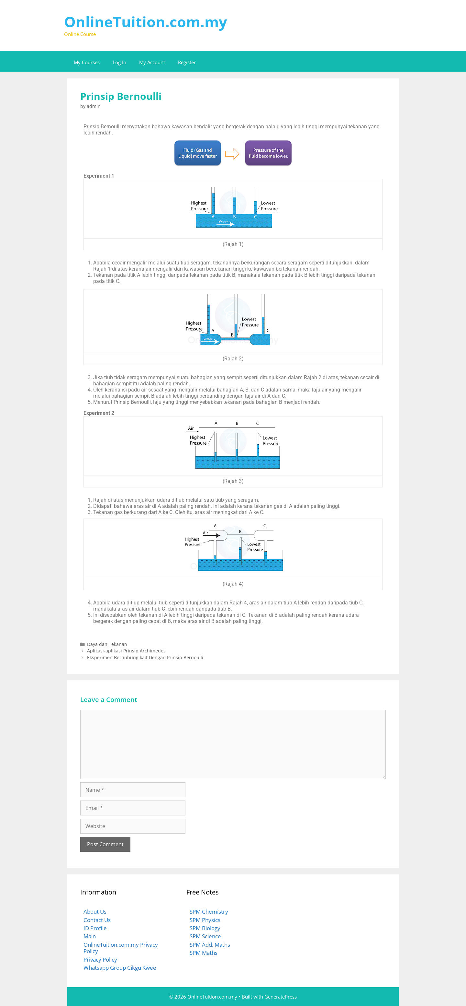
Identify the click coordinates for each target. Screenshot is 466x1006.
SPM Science (205, 936)
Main (89, 936)
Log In (119, 62)
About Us (94, 911)
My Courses (87, 62)
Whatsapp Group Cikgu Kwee (119, 967)
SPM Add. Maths (210, 944)
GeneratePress (280, 996)
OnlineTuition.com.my (145, 21)
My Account (152, 62)
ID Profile (95, 928)
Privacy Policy (100, 959)
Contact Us (97, 920)
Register (187, 62)
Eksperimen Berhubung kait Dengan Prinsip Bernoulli (145, 657)
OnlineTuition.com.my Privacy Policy (120, 948)
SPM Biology (205, 928)
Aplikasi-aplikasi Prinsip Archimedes (126, 651)
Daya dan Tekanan (107, 644)
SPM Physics (205, 920)
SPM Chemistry (209, 911)
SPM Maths (203, 952)
